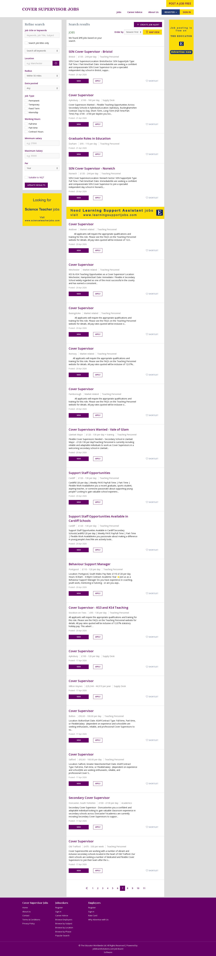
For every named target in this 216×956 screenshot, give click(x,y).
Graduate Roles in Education (90, 138)
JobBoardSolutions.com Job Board (108, 948)
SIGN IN (187, 12)
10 (138, 888)
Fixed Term (34, 108)
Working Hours (32, 119)
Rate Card (92, 915)
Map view (152, 32)
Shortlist (152, 81)
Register (59, 907)
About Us (153, 12)
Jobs (119, 12)
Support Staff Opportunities (89, 473)
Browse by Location (64, 927)
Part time (33, 127)
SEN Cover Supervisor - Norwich (92, 168)
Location (29, 58)
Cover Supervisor (81, 95)
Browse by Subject (63, 923)
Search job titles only (39, 43)
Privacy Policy (28, 923)
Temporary (34, 104)
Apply (97, 81)
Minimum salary (33, 138)
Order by (119, 32)
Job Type (29, 95)
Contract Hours (36, 131)
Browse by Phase (63, 931)
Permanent (34, 100)
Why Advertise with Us (98, 919)
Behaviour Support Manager (89, 564)
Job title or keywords (36, 30)
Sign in (58, 911)
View (79, 81)
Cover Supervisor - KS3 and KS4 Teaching (98, 608)
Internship (33, 112)
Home (25, 907)
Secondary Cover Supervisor (89, 798)
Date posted (31, 83)
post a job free (180, 3)
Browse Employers (63, 919)
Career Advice (134, 12)
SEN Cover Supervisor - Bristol (90, 52)
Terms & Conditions (31, 919)
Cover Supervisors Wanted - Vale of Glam (99, 429)
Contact (25, 915)
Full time (33, 123)
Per (26, 163)
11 (144, 888)
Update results (36, 185)
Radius (28, 70)
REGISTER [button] (171, 12)
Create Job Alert (147, 24)
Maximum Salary (34, 150)
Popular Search (62, 935)
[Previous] (86, 888)
